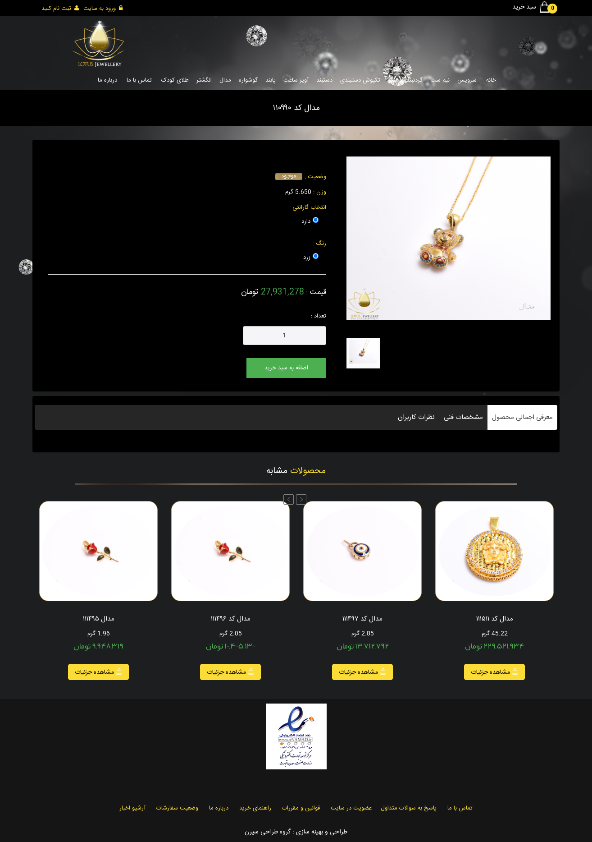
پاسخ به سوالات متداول (409, 808)
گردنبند (414, 80)
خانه (491, 80)
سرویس (467, 80)
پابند (270, 80)
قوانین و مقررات (301, 808)
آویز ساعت (296, 80)
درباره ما (107, 80)
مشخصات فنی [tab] (463, 417)
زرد (306, 257)
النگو (393, 80)
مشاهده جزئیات (98, 672)
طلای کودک (175, 80)
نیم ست (440, 80)
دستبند (324, 80)
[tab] (363, 353)
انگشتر (204, 80)
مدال (225, 80)
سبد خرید (532, 7)
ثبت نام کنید (60, 9)
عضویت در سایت (351, 808)
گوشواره (248, 80)
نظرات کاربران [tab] (416, 417)
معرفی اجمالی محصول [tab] (522, 417)
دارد (305, 221)
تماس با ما (139, 80)
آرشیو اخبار (132, 808)
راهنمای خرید (255, 808)
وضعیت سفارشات (177, 808)
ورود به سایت (103, 9)
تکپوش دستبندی (360, 80)
